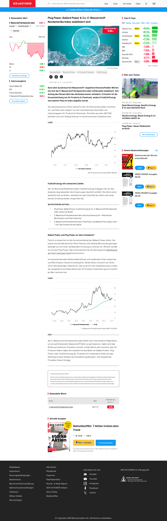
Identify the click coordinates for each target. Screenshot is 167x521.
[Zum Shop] (106, 3)
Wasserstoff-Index (69, 72)
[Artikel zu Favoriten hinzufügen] (61, 76)
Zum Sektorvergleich (18, 101)
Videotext (13, 491)
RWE (123, 47)
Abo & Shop (51, 491)
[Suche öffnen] (49, 3)
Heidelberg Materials (127, 43)
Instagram (91, 483)
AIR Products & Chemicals (102, 173)
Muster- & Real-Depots (56, 483)
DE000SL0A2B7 (24, 26)
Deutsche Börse (127, 61)
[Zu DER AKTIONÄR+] (127, 3)
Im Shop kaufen (106, 442)
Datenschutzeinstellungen (21, 487)
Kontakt (90, 474)
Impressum (14, 471)
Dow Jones (136, 23)
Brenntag (125, 58)
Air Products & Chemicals (86, 72)
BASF (123, 50)
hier (68, 360)
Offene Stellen (15, 496)
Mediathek (51, 471)
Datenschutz (15, 479)
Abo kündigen (15, 500)
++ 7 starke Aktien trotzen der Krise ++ (83, 9)
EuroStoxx (154, 23)
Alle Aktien (51, 467)
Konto (83, 451)
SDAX (147, 23)
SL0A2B (13, 26)
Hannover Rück (127, 54)
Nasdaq (128, 23)
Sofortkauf (83, 442)
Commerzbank (127, 36)
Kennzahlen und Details (19, 75)
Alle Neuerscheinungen (154, 150)
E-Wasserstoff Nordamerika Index (99, 328)
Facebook (91, 488)
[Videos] (138, 3)
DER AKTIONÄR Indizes (56, 487)
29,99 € (139, 168)
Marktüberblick (53, 479)
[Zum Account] (115, 3)
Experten (50, 475)
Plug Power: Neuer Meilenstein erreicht (136, 127)
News (137, 28)
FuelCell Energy (102, 72)
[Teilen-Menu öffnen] (51, 77)
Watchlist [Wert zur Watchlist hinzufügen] (16, 31)
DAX (123, 23)
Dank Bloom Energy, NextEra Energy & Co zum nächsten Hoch (139, 106)
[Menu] (153, 3)
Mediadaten (14, 467)
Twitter (90, 492)
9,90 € (139, 186)
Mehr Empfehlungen (148, 134)
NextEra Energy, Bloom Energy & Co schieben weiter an (139, 116)
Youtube (90, 478)
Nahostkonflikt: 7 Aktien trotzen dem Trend (96, 428)
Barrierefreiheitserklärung (21, 483)
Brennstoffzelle (55, 72)
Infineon (125, 32)
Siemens (125, 39)
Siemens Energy (127, 28)
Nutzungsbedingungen (19, 475)
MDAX (143, 23)
